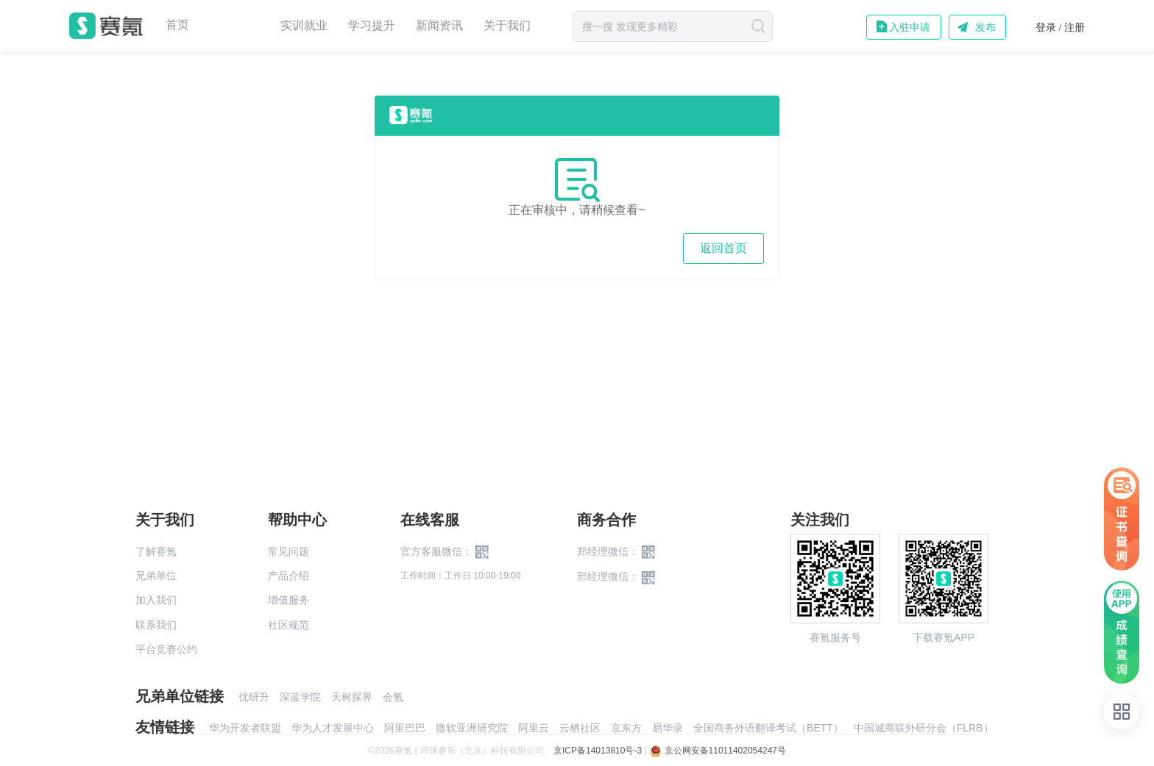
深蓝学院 (300, 697)
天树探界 (351, 697)
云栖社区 (580, 728)
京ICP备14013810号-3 (597, 750)
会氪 (393, 697)
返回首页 (723, 248)
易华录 (667, 728)
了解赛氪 (156, 551)
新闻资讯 (439, 25)
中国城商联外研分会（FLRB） (924, 728)
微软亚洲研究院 (472, 728)
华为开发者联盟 (245, 728)
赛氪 (106, 25)
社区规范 (288, 625)
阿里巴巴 (404, 728)
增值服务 (288, 600)
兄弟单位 (156, 575)
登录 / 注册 (1060, 27)
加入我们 (156, 600)
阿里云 (533, 728)
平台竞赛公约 (166, 649)
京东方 (626, 728)
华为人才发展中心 (332, 728)
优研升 (253, 697)
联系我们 (156, 625)
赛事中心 (235, 25)
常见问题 (288, 551)
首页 (177, 25)
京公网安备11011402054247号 (718, 750)
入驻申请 (909, 27)
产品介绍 (288, 575)
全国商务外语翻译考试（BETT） (768, 728)
